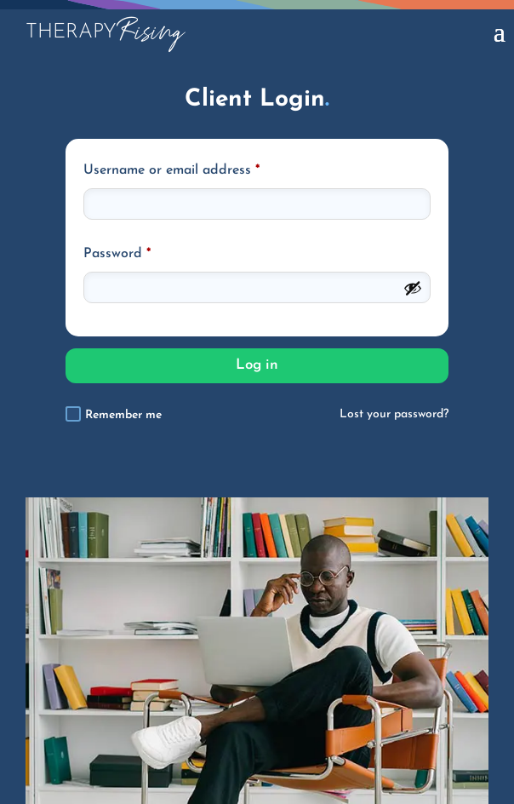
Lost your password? (394, 414)
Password (117, 254)
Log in (257, 365)
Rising (105, 32)
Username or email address (171, 170)
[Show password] (412, 288)
